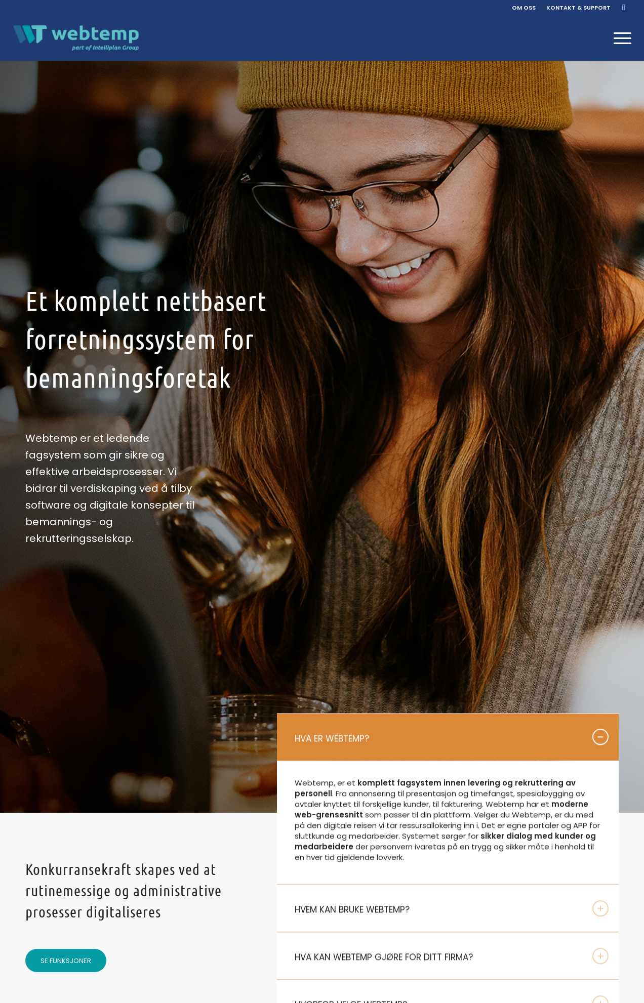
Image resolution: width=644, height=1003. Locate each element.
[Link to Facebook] (623, 7)
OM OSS (524, 8)
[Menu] (619, 38)
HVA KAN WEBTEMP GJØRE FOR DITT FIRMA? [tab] (452, 957)
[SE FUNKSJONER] (65, 961)
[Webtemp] (76, 38)
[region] (448, 824)
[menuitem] (524, 7)
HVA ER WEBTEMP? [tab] (452, 738)
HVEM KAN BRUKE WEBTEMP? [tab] (452, 909)
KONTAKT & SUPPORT (578, 8)
